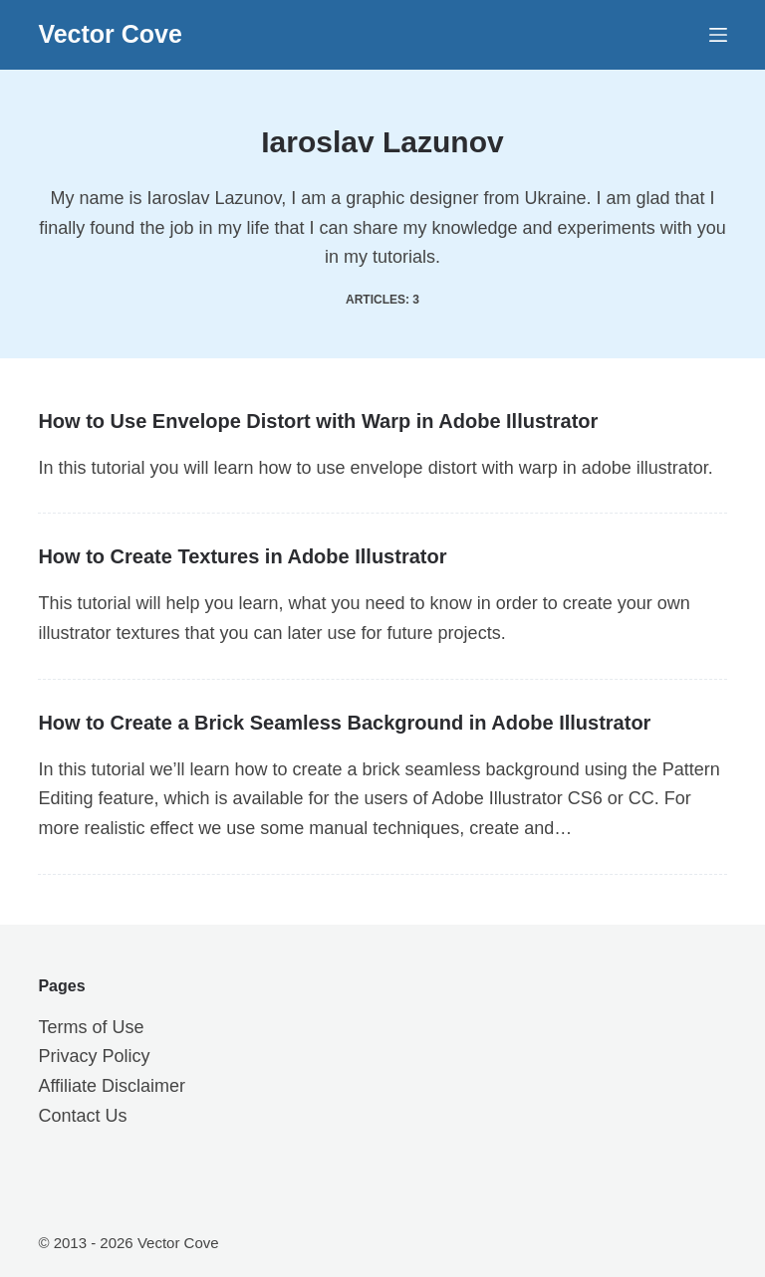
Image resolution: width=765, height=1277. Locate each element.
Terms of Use (90, 1027)
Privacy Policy (93, 1056)
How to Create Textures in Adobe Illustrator (242, 556)
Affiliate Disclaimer (111, 1086)
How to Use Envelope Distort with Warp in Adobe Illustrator (318, 421)
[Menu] (718, 35)
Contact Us (82, 1116)
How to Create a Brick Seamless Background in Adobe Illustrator (344, 723)
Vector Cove (110, 34)
